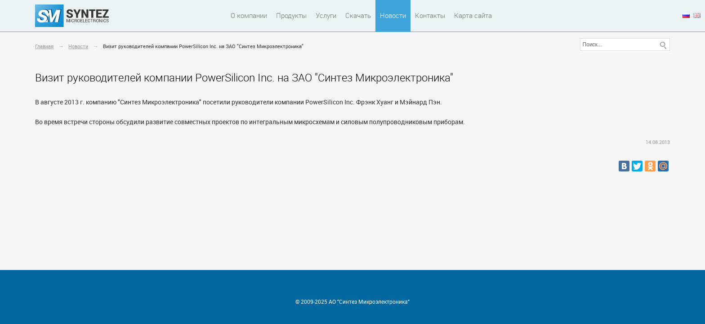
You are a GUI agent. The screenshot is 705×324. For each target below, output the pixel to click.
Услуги (326, 15)
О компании (249, 15)
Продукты (291, 15)
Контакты (430, 15)
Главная (44, 46)
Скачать (358, 15)
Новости (393, 15)
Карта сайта (473, 15)
